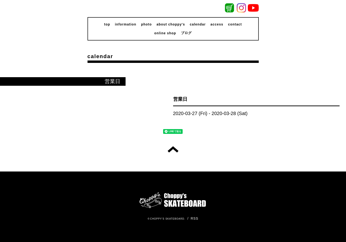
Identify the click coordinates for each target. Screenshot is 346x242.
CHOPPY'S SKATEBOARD (167, 218)
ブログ (186, 33)
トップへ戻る (173, 149)
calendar (198, 24)
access (216, 24)
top (107, 24)
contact (235, 24)
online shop (165, 33)
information (125, 24)
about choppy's (170, 24)
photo (146, 24)
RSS (194, 218)
